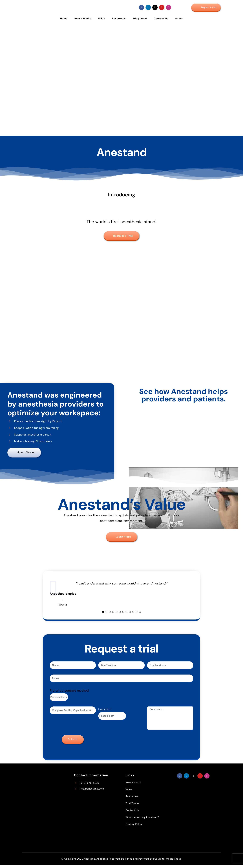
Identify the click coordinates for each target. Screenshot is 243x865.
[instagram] (168, 7)
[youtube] (161, 7)
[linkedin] (148, 7)
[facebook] (141, 7)
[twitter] (155, 7)
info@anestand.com (92, 788)
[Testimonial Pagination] (103, 612)
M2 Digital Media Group (167, 858)
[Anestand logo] (45, 3)
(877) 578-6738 (89, 782)
